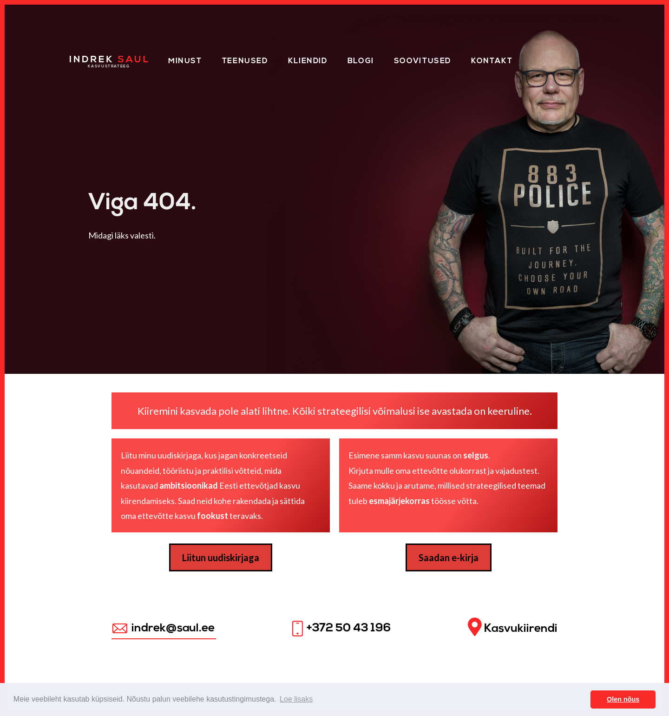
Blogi (361, 61)
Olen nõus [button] (623, 699)
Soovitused (422, 61)
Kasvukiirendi (513, 627)
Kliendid (308, 61)
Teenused (245, 61)
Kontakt (491, 61)
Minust (185, 61)
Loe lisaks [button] (296, 699)
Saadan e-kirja (449, 557)
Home (82, 59)
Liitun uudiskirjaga (220, 557)
